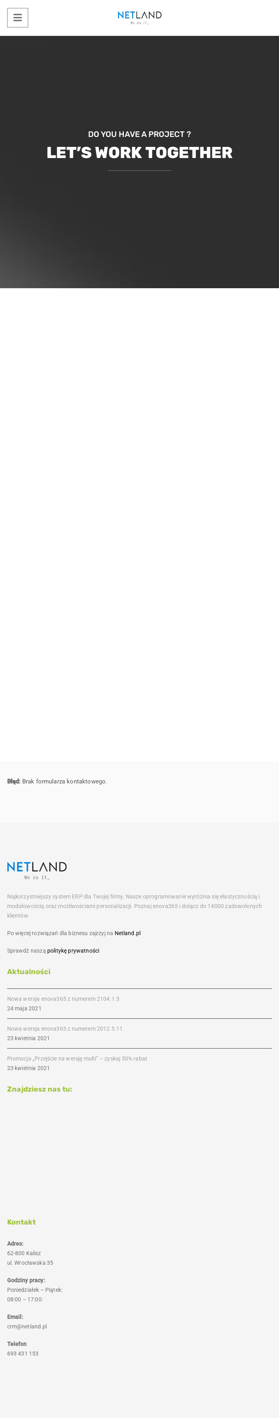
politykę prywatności (73, 950)
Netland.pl (127, 933)
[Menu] (17, 17)
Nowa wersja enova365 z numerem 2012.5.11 (65, 1028)
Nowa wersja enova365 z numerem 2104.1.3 (63, 999)
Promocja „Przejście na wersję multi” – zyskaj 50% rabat (77, 1058)
